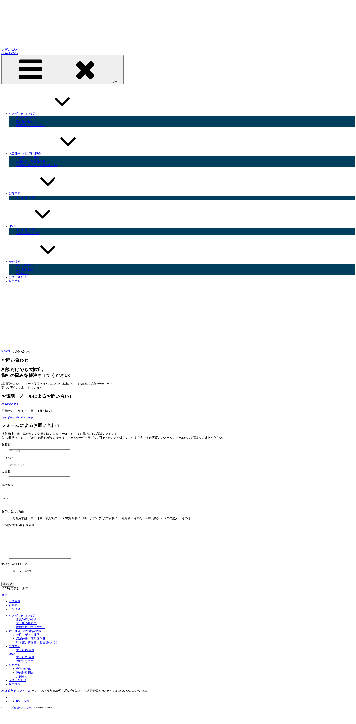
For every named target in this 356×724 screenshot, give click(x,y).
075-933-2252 (9, 53)
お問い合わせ (10, 49)
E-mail (5, 498)
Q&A (39, 226)
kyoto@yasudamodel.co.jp (17, 417)
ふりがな (7, 457)
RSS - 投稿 (23, 706)
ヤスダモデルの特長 (49, 113)
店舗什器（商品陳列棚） (32, 161)
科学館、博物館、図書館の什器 (36, 165)
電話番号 (7, 484)
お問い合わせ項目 (13, 511)
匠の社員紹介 (25, 269)
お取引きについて (27, 233)
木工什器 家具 (25, 197)
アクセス (14, 614)
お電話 (13, 610)
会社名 (5, 471)
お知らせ (22, 273)
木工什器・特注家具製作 (52, 153)
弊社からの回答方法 (14, 569)
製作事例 (42, 193)
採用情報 (14, 280)
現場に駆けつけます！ (30, 125)
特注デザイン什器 (27, 157)
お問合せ (14, 606)
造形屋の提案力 (26, 121)
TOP (4, 600)
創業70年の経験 (26, 117)
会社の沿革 (23, 265)
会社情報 (42, 261)
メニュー (62, 69)
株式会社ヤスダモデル (16, 696)
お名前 (5, 444)
